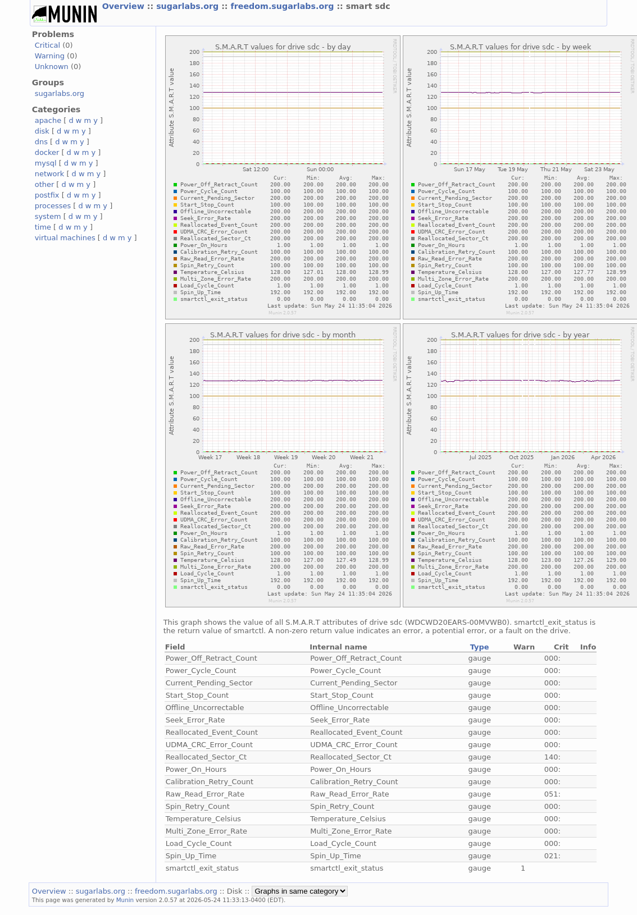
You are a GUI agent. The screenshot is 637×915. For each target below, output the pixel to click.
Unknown (52, 66)
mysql (46, 163)
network (50, 174)
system (48, 216)
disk (42, 131)
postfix (47, 195)
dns (41, 142)
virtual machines (65, 238)
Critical (47, 45)
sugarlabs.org (188, 6)
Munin (125, 899)
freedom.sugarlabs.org (284, 6)
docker (47, 152)
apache (48, 120)
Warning (50, 56)
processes (53, 206)
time (43, 227)
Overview (124, 6)
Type (479, 647)
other (44, 184)
